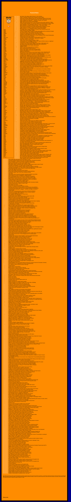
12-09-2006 (60, 476)
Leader (5, 91)
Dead (5, 137)
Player (5, 52)
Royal (5, 138)
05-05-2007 (49, 476)
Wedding (5, 141)
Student (5, 114)
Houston (5, 61)
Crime (5, 115)
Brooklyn (5, 67)
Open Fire (5, 54)
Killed (5, 94)
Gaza (5, 116)
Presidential (5, 120)
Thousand (5, 110)
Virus (4, 73)
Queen (5, 151)
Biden (5, 63)
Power (5, 155)
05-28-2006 (8, 477)
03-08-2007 (53, 476)
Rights (5, 32)
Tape (4, 36)
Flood (5, 76)
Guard (5, 39)
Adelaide (5, 90)
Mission (5, 124)
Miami (5, 35)
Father (5, 148)
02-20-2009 (13, 476)
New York (5, 70)
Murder (5, 107)
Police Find (5, 133)
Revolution (5, 106)
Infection (5, 53)
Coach (5, 130)
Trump (5, 147)
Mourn (5, 154)
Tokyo (5, 31)
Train (4, 119)
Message (5, 33)
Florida (5, 81)
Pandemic (5, 74)
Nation (5, 75)
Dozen (5, 68)
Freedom (5, 51)
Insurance (5, 99)
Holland (5, 102)
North (5, 46)
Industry (5, 140)
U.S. (4, 121)
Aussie (5, 57)
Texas (5, 123)
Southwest (5, 112)
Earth (5, 30)
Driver (5, 80)
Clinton (5, 153)
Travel (5, 45)
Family (5, 142)
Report (5, 146)
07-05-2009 (6, 476)
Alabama (5, 84)
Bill (4, 156)
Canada (5, 77)
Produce (5, 41)
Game (5, 101)
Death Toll (5, 82)
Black (5, 135)
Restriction (5, 58)
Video (5, 97)
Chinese (5, 113)
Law (4, 95)
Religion (5, 47)
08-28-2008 (20, 476)
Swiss (5, 86)
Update (5, 71)
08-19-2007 (42, 476)
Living (5, 109)
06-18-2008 (24, 476)
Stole (4, 96)
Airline (5, 103)
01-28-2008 (31, 476)
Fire (4, 104)
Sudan (5, 111)
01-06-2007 (56, 476)
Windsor (5, 144)
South (5, 145)
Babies (5, 136)
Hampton (5, 55)
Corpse (5, 117)
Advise (5, 38)
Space (5, 42)
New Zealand (6, 37)
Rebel (5, 43)
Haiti (4, 34)
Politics (5, 89)
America (5, 65)
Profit (4, 100)
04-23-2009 (10, 476)
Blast (4, 60)
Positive (5, 50)
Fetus (5, 134)
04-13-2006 (11, 477)
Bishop (5, 149)
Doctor (5, 85)
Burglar (5, 118)
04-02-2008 (27, 476)
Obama (5, 122)
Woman (5, 48)
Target (5, 139)
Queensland (6, 59)
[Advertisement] (34, 6)
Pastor (5, 92)
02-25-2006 (15, 477)
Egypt (5, 78)
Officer (5, 143)
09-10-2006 (63, 476)
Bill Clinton (5, 152)
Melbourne (5, 127)
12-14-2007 (35, 476)
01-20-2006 (19, 477)
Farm (4, 88)
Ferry (4, 128)
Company (5, 98)
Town (4, 62)
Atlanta (5, 56)
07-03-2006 (4, 477)
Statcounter (5, 497)
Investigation (6, 66)
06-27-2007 (45, 476)
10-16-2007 (38, 476)
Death (5, 29)
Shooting (5, 131)
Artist (4, 40)
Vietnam (5, 93)
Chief (4, 105)
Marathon (5, 150)
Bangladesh (5, 72)
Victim (5, 132)
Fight (4, 108)
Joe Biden (5, 64)
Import (5, 79)
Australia (5, 129)
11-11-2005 (22, 477)
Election (5, 44)
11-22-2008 (17, 476)
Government (6, 125)
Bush (4, 126)
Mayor (5, 69)
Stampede (5, 83)
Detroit (5, 49)
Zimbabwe (5, 87)
